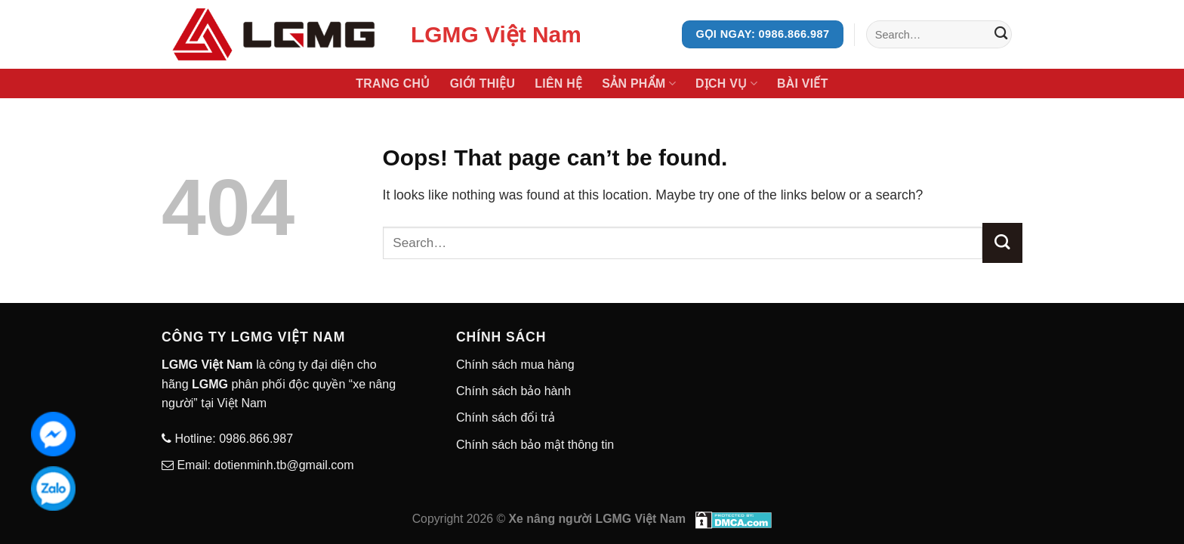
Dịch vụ (726, 83)
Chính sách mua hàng (515, 364)
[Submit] (1000, 34)
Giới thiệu (483, 83)
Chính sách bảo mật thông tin (535, 444)
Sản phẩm (639, 83)
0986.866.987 (254, 438)
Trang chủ (393, 83)
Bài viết (802, 83)
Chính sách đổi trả (505, 417)
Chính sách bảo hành (513, 391)
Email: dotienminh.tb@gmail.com (264, 465)
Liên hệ (558, 83)
